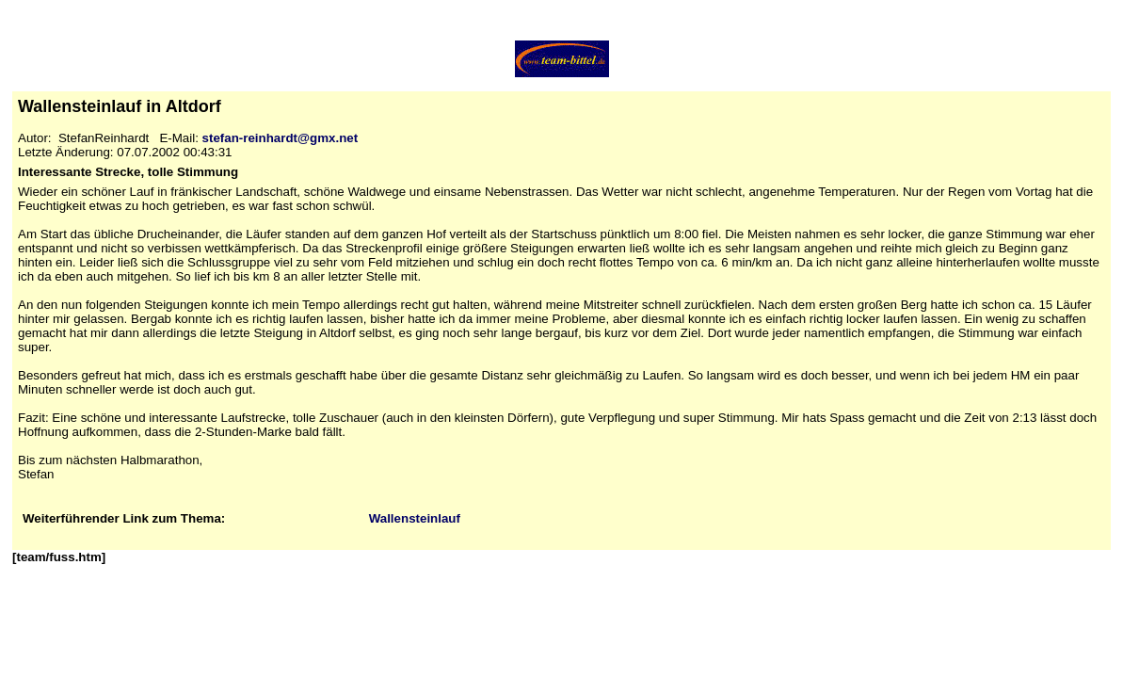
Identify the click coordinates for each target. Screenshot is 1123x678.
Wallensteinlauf (414, 518)
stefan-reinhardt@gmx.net (280, 138)
